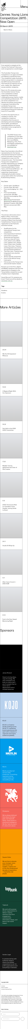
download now (11, 147)
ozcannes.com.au (6, 281)
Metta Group (8, 199)
